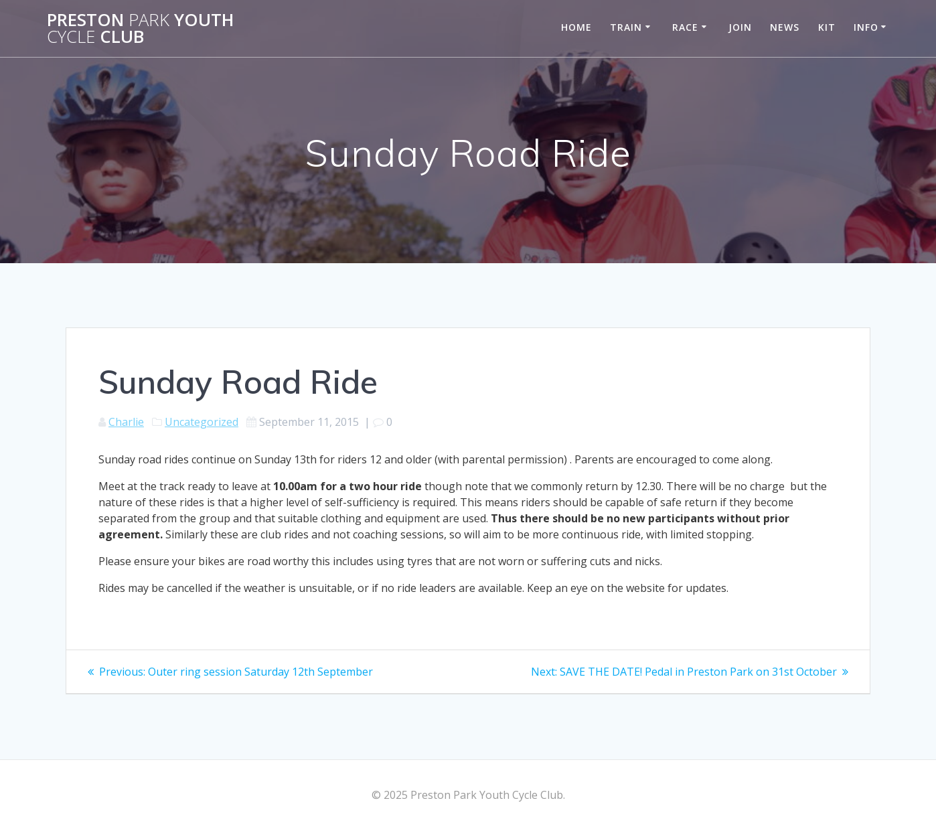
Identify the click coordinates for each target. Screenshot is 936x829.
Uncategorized (201, 421)
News (784, 27)
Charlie (126, 421)
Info (866, 27)
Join (740, 27)
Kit (827, 27)
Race (685, 27)
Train (626, 27)
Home (576, 27)
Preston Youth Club (140, 28)
